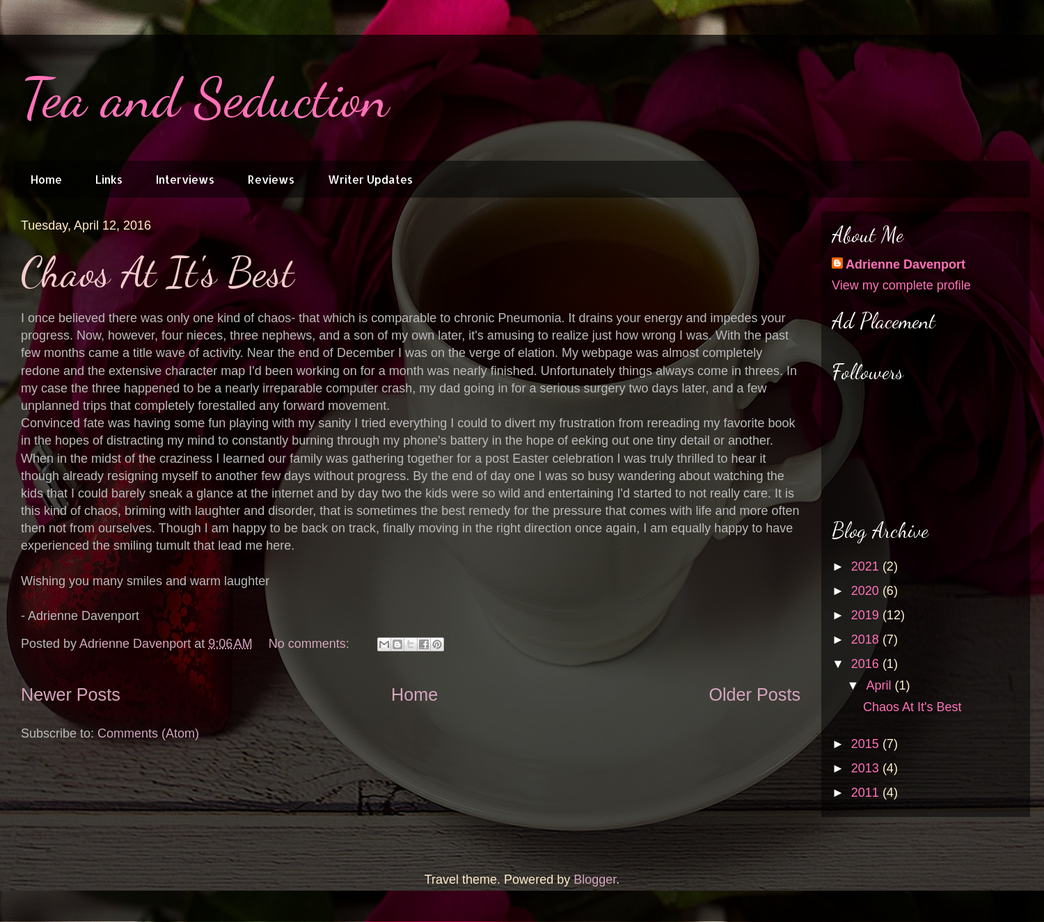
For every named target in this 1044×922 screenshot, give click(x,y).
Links (108, 179)
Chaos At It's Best (157, 272)
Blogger (595, 880)
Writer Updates (370, 179)
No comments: (311, 644)
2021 (867, 566)
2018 (867, 639)
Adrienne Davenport (905, 264)
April (880, 685)
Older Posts (754, 694)
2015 (867, 744)
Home (46, 179)
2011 (867, 793)
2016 (867, 664)
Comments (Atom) (148, 733)
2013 (867, 768)
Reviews (271, 179)
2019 (867, 615)
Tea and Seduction (205, 97)
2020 (867, 591)
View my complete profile (901, 285)
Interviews (185, 179)
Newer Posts (70, 694)
